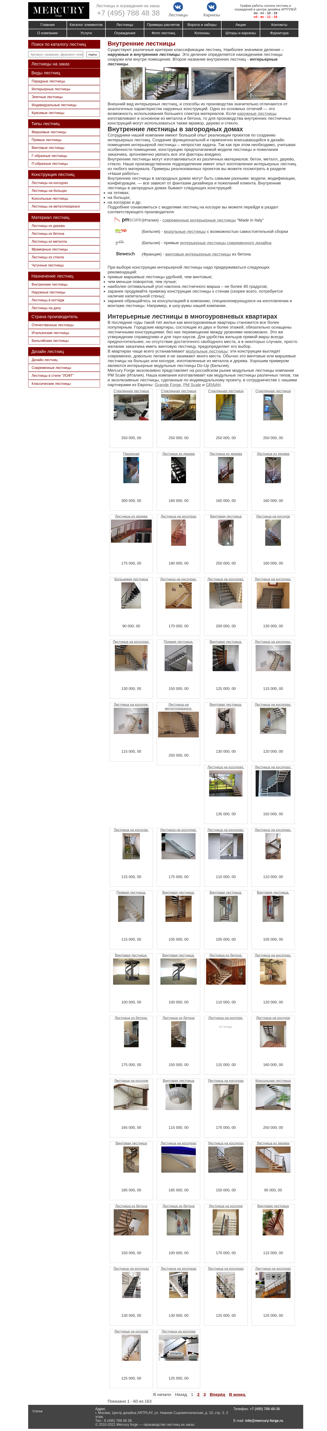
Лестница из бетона (178, 1018)
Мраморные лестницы (50, 249)
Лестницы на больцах (49, 191)
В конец (237, 1394)
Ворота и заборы (202, 25)
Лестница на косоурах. (178, 579)
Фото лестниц (163, 33)
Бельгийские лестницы (50, 341)
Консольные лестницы (50, 198)
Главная (47, 25)
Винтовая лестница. (226, 642)
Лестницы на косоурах (50, 183)
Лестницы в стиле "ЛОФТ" (53, 375)
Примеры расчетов (163, 25)
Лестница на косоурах (178, 516)
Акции (241, 25)
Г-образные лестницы (49, 156)
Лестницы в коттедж (48, 300)
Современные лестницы (51, 368)
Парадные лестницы (48, 81)
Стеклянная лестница (131, 391)
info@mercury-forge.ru (264, 1420)
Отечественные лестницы (53, 325)
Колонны (202, 33)
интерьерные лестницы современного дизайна (225, 242)
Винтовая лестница (225, 516)
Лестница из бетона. (225, 955)
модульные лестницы (185, 231)
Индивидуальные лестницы (54, 105)
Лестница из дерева (178, 454)
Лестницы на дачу (46, 308)
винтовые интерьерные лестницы (198, 254)
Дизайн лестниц (45, 360)
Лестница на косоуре (273, 516)
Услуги (86, 33)
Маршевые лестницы (49, 132)
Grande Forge (168, 384)
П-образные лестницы (50, 163)
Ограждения (124, 33)
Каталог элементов (86, 25)
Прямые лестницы (47, 140)
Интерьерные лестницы (51, 89)
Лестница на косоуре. (131, 704)
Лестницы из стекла (48, 257)
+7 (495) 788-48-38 (265, 1409)
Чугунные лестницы (48, 265)
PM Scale (192, 384)
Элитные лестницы (47, 97)
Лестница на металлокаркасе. (178, 706)
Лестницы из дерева (48, 226)
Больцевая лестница (131, 579)
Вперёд (217, 1394)
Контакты (279, 25)
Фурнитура (279, 33)
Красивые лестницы (48, 113)
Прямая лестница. (178, 642)
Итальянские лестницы (50, 333)
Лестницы (124, 25)
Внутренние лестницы (50, 284)
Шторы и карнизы (240, 33)
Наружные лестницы (48, 292)
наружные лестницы (257, 113)
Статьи (37, 1411)
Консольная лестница (273, 1081)
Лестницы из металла (49, 241)
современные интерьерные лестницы (199, 220)
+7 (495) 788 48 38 (128, 13)
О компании (47, 33)
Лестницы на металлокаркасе (56, 206)
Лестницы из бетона (48, 233)
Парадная (131, 454)
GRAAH (213, 384)
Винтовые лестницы (48, 148)
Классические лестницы (51, 383)
